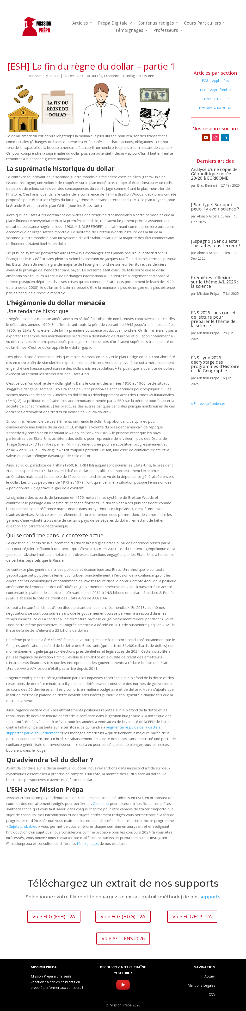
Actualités (94, 75)
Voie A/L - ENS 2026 (123, 938)
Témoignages (129, 30)
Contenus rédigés (156, 23)
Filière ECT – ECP (215, 99)
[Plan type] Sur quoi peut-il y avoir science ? (215, 207)
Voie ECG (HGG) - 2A (123, 916)
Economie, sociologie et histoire (129, 75)
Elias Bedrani (207, 185)
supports (210, 896)
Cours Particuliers (202, 23)
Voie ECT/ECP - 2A (192, 916)
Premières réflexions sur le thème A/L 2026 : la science (214, 282)
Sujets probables (23, 826)
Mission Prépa (208, 293)
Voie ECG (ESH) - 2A (53, 916)
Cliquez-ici (101, 803)
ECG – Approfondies (215, 89)
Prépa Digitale (113, 23)
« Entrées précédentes (208, 403)
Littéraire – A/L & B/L (215, 108)
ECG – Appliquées (215, 80)
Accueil (209, 976)
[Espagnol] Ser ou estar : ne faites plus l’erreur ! (215, 243)
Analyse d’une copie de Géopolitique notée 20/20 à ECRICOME (214, 173)
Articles (80, 23)
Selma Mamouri (47, 75)
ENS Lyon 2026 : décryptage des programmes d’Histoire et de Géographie (215, 364)
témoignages (88, 843)
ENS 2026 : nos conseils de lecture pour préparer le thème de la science (215, 319)
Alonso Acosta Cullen (213, 216)
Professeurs (165, 30)
